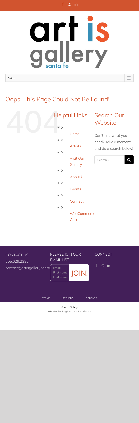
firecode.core (84, 311)
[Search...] (109, 159)
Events (75, 189)
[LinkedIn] (108, 265)
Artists (75, 146)
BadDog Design (66, 311)
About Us (77, 176)
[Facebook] (96, 265)
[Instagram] (102, 265)
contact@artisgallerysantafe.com (33, 268)
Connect (77, 201)
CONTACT (91, 298)
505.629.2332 (17, 261)
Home (75, 133)
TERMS (46, 298)
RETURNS (67, 298)
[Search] (129, 159)
